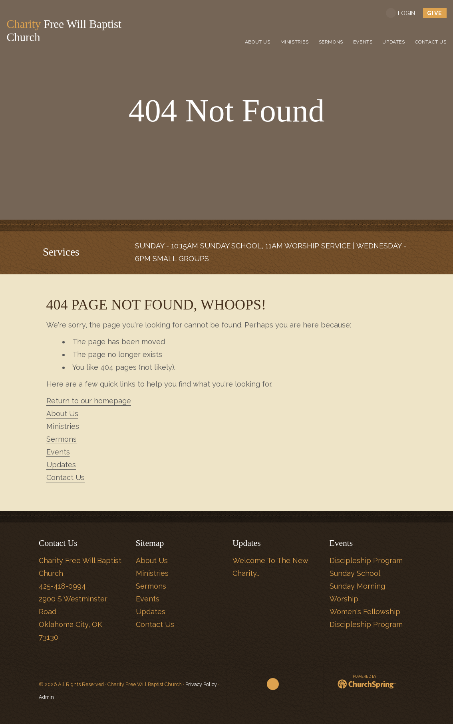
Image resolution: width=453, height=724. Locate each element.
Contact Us (65, 477)
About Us (62, 413)
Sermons (61, 439)
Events (58, 452)
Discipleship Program (366, 560)
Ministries (62, 426)
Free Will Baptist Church (66, 31)
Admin (46, 697)
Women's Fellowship (365, 611)
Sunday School (355, 573)
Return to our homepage (88, 401)
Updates (61, 464)
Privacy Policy (201, 684)
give (435, 13)
